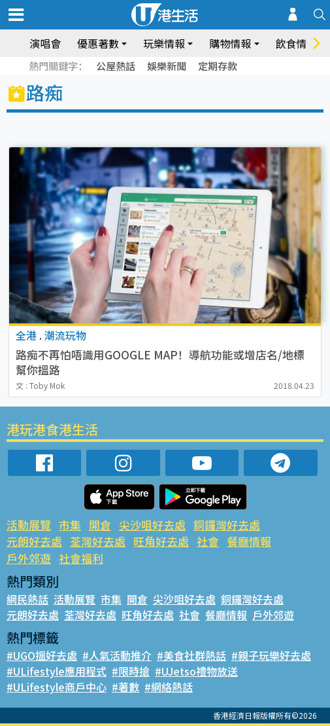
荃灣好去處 (97, 541)
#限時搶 (131, 671)
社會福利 (81, 558)
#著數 (125, 687)
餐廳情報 (249, 541)
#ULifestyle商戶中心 (57, 687)
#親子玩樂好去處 (271, 655)
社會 (208, 541)
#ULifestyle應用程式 (57, 671)
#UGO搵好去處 (42, 655)
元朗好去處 (34, 541)
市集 (70, 525)
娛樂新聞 (166, 66)
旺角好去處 (161, 541)
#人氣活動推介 (117, 655)
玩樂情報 (164, 43)
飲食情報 (297, 43)
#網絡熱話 (168, 687)
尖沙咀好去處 (152, 525)
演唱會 (45, 43)
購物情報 (230, 43)
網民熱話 (27, 599)
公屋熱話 (115, 66)
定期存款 (217, 66)
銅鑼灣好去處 (226, 525)
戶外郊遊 (29, 558)
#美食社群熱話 (191, 655)
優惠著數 (98, 43)
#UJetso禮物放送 (196, 671)
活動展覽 (29, 525)
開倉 (100, 525)
